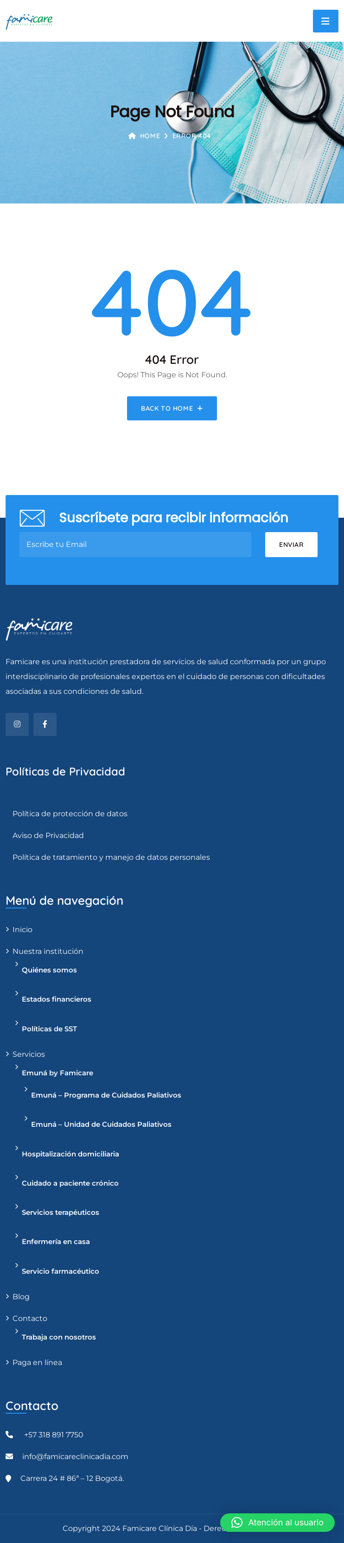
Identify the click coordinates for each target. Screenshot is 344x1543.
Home (144, 136)
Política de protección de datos (70, 813)
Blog (21, 1296)
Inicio (22, 929)
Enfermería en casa (56, 1241)
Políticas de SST (49, 1028)
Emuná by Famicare (57, 1072)
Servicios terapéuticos (60, 1212)
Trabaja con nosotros (59, 1337)
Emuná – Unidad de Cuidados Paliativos (101, 1124)
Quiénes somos (49, 969)
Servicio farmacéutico (60, 1271)
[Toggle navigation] (325, 21)
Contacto (30, 1318)
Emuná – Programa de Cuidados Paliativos (106, 1095)
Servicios (29, 1054)
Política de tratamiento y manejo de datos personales (111, 857)
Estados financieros (56, 999)
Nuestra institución (48, 951)
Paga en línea (37, 1362)
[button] (277, 1522)
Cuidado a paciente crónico (70, 1183)
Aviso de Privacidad (48, 835)
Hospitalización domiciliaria (70, 1153)
